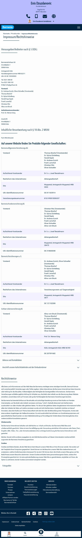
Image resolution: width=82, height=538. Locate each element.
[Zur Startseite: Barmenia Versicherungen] (7, 27)
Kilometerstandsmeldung (51, 490)
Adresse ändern (51, 485)
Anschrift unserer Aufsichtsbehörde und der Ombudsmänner (41, 367)
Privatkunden (15, 33)
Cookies (35, 522)
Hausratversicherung (31, 495)
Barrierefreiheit (26, 522)
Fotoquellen (41, 466)
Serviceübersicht (51, 492)
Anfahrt (10, 495)
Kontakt (10, 485)
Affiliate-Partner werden (10, 497)
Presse (10, 490)
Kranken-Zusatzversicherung (30, 486)
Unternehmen (10, 492)
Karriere (10, 487)
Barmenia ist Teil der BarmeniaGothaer (10, 501)
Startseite (6, 33)
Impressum (5, 522)
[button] (41, 21)
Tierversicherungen (30, 490)
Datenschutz (15, 522)
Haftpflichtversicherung (31, 492)
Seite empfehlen (20, 525)
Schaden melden (51, 487)
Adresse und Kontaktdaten (41, 360)
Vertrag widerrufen (48, 521)
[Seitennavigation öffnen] (79, 27)
